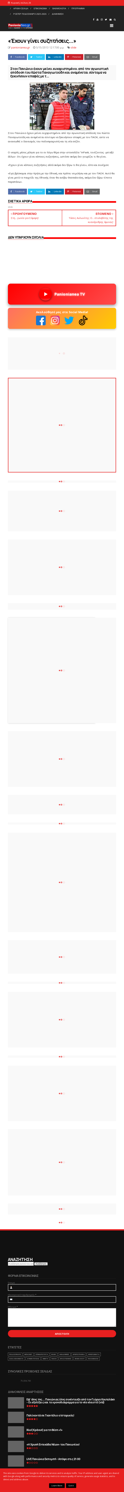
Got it (71, 1485)
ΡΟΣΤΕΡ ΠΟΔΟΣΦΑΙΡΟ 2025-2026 (29, 13)
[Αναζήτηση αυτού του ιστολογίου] (21, 1264)
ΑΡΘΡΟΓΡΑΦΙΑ (79, 1354)
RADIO (54, 1359)
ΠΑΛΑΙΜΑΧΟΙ (93, 1359)
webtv (45, 1359)
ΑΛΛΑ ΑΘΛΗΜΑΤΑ (16, 1359)
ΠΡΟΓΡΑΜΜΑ (78, 8)
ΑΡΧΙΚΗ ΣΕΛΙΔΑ (20, 8)
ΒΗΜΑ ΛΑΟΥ (79, 1359)
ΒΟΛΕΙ (53, 1354)
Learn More (57, 1485)
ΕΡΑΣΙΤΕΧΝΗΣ (65, 1359)
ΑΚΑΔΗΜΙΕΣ (64, 1354)
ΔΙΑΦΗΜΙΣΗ (57, 13)
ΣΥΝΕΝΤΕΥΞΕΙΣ (33, 1359)
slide (73, 47)
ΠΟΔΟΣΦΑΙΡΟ (15, 1354)
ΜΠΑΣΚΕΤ (28, 1354)
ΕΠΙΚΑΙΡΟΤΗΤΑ (42, 1354)
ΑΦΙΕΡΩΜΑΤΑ (93, 1354)
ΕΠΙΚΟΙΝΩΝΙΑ (40, 8)
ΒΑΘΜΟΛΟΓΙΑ (59, 8)
